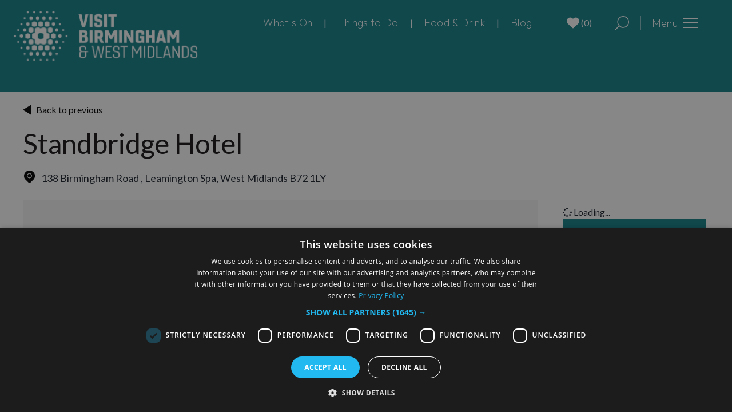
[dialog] (366, 320)
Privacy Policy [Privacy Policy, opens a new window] (381, 295)
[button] (366, 312)
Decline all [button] (404, 367)
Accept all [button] (325, 367)
